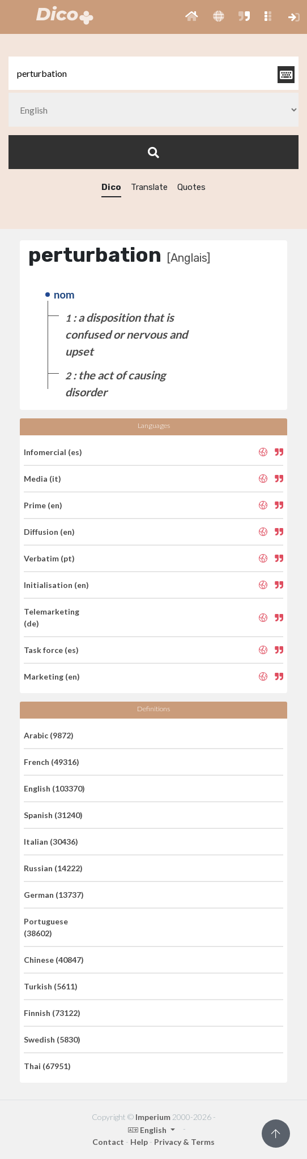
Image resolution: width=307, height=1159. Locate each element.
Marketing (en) (52, 676)
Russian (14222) (53, 868)
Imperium (152, 1117)
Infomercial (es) (53, 452)
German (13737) (54, 894)
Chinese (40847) (54, 960)
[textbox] (153, 73)
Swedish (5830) (52, 1039)
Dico (111, 187)
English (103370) (54, 788)
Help (139, 1142)
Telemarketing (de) (51, 617)
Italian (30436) (51, 841)
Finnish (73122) (52, 1013)
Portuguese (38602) (46, 927)
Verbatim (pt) (49, 558)
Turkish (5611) (51, 986)
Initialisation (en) (56, 585)
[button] (192, 17)
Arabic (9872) (49, 735)
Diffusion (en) (49, 532)
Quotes (191, 187)
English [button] (148, 1130)
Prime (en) (43, 505)
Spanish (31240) (53, 815)
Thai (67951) (47, 1066)
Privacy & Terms (184, 1142)
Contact (108, 1142)
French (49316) (51, 762)
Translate (149, 187)
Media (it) (42, 478)
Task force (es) (51, 650)
